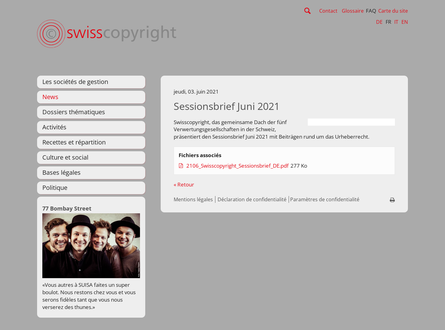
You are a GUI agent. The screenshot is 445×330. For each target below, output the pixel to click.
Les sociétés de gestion (75, 81)
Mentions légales (193, 199)
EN (404, 22)
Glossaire (353, 10)
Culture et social (65, 157)
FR (388, 22)
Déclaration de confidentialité (252, 199)
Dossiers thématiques (73, 112)
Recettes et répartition (74, 142)
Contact (328, 10)
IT (396, 22)
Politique (54, 187)
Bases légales (61, 172)
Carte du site (393, 10)
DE (379, 22)
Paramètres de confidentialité (324, 199)
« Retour (184, 184)
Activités (54, 127)
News (50, 97)
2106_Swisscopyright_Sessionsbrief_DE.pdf (238, 165)
